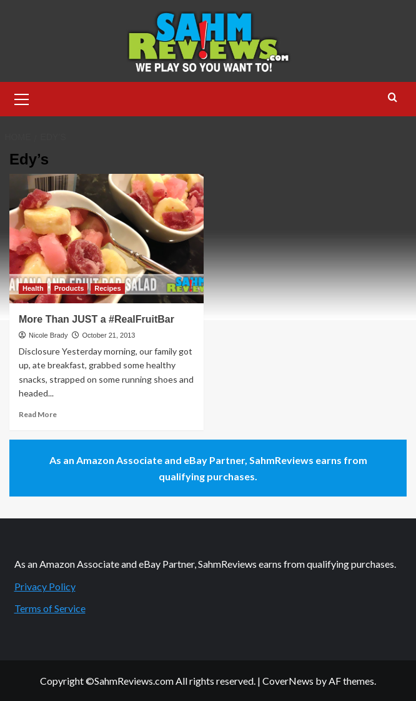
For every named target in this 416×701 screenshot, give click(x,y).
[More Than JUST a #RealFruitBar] (106, 238)
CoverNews (288, 681)
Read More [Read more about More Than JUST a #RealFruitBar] (38, 414)
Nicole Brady (48, 335)
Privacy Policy (45, 586)
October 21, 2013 (108, 335)
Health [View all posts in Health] (33, 288)
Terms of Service (50, 608)
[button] (21, 97)
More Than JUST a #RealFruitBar (96, 319)
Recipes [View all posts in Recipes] (107, 288)
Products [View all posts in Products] (69, 288)
